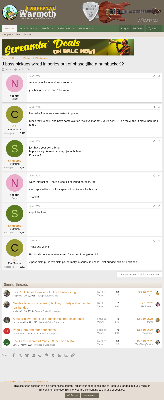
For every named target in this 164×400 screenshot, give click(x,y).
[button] (36, 28)
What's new (27, 28)
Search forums (23, 34)
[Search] (154, 28)
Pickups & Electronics (47, 295)
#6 (159, 240)
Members (84, 28)
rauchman (17, 322)
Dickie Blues (19, 333)
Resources (64, 28)
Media (45, 28)
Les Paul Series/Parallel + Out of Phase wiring (44, 292)
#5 (159, 206)
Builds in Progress (49, 333)
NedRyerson (147, 306)
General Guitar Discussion (47, 311)
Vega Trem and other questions (34, 330)
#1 (159, 76)
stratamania (147, 333)
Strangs (149, 322)
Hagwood (17, 295)
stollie (15, 311)
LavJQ (16, 345)
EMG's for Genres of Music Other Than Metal (43, 341)
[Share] (154, 76)
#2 (159, 107)
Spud (150, 295)
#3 (159, 141)
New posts (7, 34)
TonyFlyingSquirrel (144, 344)
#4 (159, 175)
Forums (9, 28)
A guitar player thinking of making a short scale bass (48, 319)
